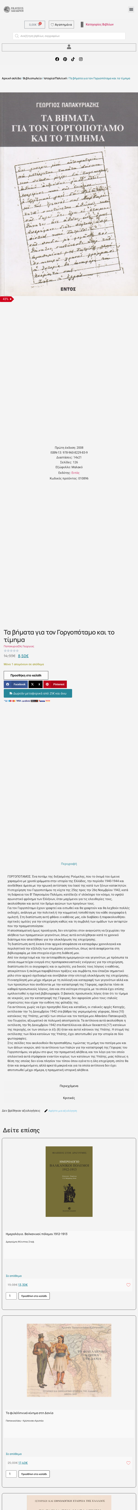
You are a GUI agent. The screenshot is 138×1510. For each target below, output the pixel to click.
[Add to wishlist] (128, 1285)
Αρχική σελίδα (11, 78)
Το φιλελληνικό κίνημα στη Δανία (29, 1413)
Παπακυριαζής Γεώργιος (19, 646)
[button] (131, 9)
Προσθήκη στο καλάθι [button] (34, 1296)
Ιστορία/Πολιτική (55, 78)
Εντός (76, 473)
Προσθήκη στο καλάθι (26, 675)
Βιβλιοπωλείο (32, 78)
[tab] (69, 864)
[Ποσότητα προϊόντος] (11, 1296)
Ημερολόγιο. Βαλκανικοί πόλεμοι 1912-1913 (36, 1234)
